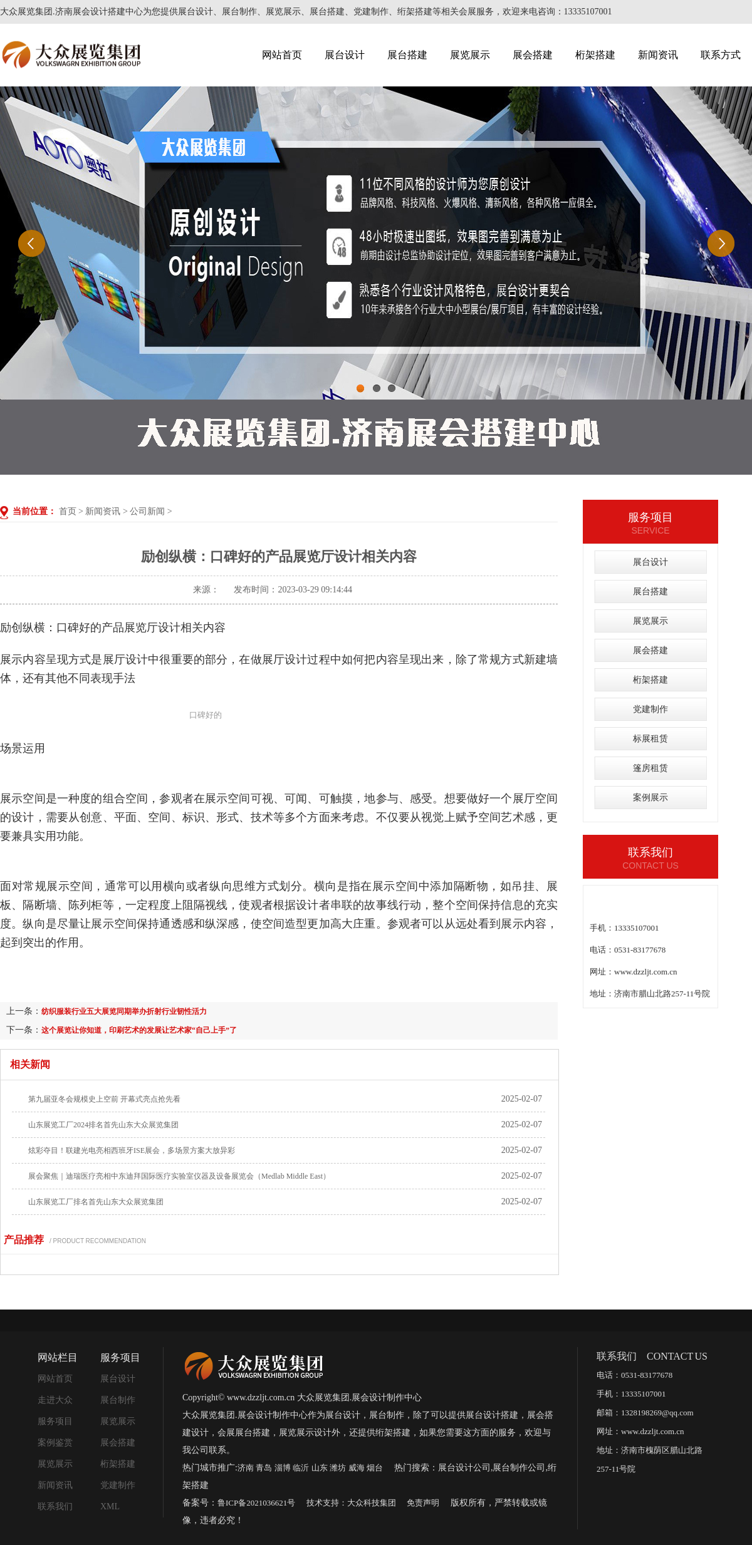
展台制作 (117, 1400)
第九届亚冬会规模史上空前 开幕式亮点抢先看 (104, 1099)
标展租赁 (650, 738)
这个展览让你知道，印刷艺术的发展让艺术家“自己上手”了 (139, 1030)
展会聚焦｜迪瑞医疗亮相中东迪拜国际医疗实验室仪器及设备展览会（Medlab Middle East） (179, 1176)
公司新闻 (147, 511)
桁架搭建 (595, 54)
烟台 (375, 1467)
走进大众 (55, 1400)
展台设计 (345, 54)
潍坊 (338, 1467)
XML (110, 1506)
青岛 (264, 1467)
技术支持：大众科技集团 (351, 1502)
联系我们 (55, 1506)
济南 (246, 1467)
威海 (356, 1467)
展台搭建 (407, 54)
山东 (319, 1467)
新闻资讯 (658, 54)
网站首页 (282, 54)
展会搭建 (533, 54)
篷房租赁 (650, 768)
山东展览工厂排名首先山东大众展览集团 (96, 1201)
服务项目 (55, 1421)
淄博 (282, 1467)
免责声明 (423, 1502)
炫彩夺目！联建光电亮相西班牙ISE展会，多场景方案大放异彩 (131, 1150)
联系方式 (721, 54)
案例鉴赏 (55, 1442)
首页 (67, 511)
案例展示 (650, 797)
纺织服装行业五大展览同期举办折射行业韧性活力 (124, 1011)
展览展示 (470, 54)
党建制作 (650, 709)
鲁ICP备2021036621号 (256, 1502)
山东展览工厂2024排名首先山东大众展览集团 (103, 1124)
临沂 (301, 1467)
